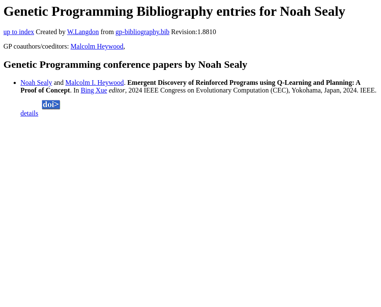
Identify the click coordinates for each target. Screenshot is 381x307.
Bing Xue (94, 90)
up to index (18, 31)
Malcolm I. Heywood (94, 82)
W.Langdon (83, 31)
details (29, 113)
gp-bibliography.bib (142, 31)
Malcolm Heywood (97, 46)
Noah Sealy (36, 82)
